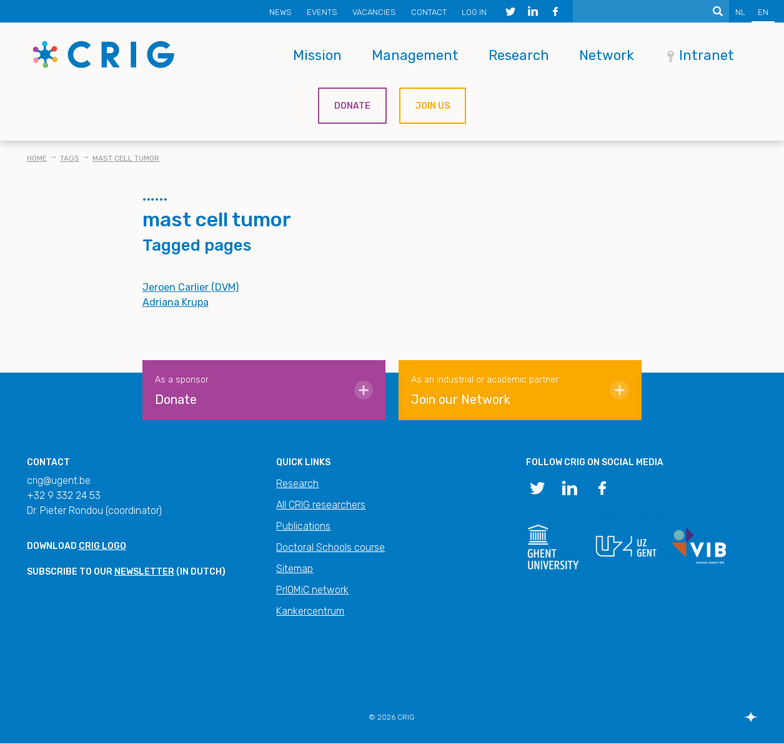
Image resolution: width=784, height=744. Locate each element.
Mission (317, 55)
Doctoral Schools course (330, 547)
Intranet (706, 55)
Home (37, 158)
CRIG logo (102, 546)
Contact (429, 12)
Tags (69, 158)
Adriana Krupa (175, 302)
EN (763, 12)
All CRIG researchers (320, 505)
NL (740, 12)
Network (606, 55)
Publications (303, 526)
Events (322, 12)
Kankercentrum (310, 611)
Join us (432, 106)
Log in (474, 12)
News (280, 12)
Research (519, 55)
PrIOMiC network (312, 590)
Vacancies (374, 12)
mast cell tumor (125, 158)
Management (415, 55)
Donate (352, 106)
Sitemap (294, 569)
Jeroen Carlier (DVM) (190, 287)
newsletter (144, 571)
